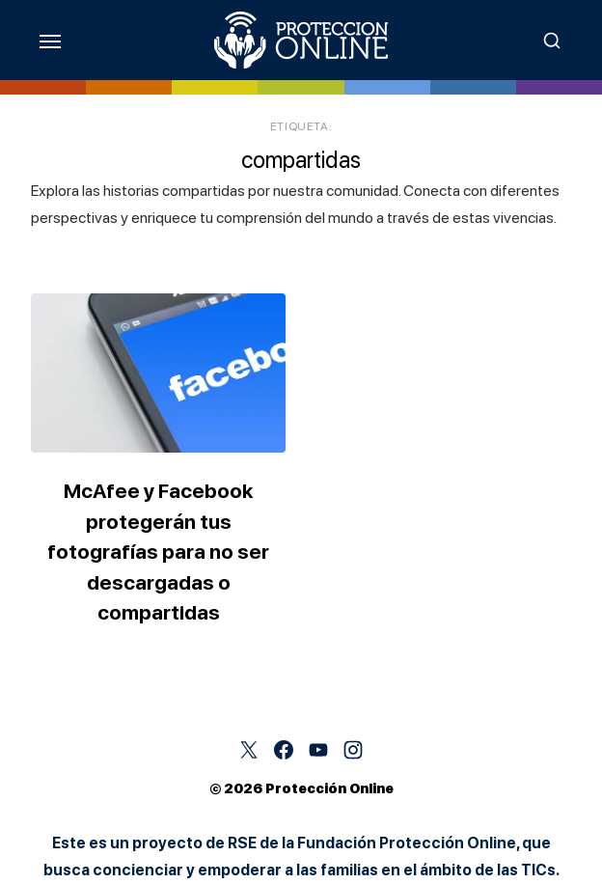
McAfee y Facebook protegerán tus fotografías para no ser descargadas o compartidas (158, 551)
